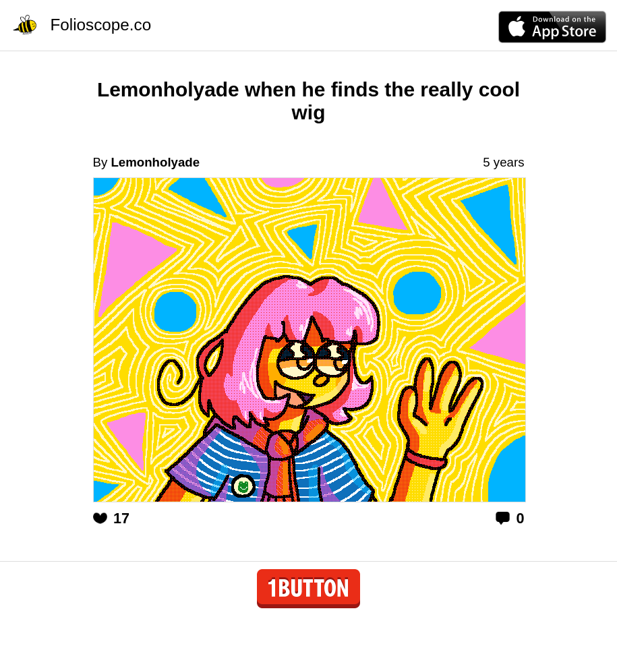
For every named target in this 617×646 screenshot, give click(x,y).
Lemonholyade (155, 162)
